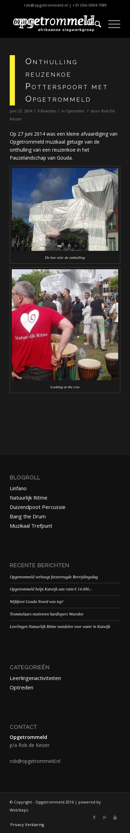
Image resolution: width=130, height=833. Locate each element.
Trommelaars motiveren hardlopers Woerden (46, 614)
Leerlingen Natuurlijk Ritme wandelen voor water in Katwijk (60, 626)
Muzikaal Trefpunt (31, 525)
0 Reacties (46, 110)
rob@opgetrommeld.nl (46, 5)
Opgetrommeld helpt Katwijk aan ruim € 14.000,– (51, 589)
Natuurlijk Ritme (28, 497)
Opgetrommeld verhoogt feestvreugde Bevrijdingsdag (54, 577)
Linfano (18, 488)
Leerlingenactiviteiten (35, 677)
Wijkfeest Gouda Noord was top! (36, 601)
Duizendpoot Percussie (38, 506)
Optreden (75, 110)
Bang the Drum (28, 516)
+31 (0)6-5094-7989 (89, 5)
